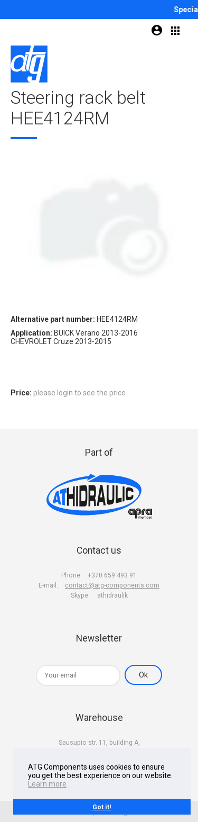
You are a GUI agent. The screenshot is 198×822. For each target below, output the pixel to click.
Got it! (101, 807)
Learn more (47, 784)
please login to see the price (79, 393)
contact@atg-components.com (112, 585)
